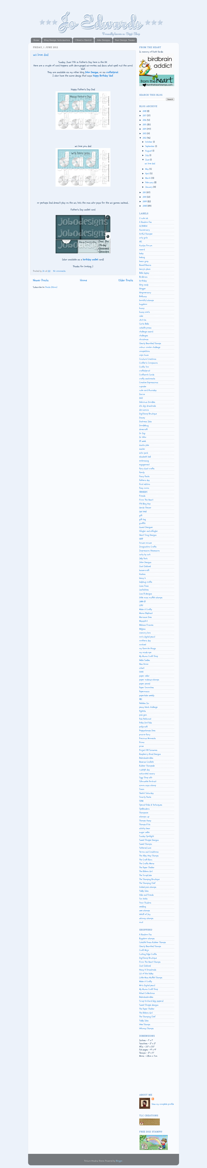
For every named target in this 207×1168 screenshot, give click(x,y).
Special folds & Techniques (150, 804)
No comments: (59, 271)
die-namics (144, 409)
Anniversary (144, 229)
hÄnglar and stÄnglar (148, 531)
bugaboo (143, 304)
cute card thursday (148, 390)
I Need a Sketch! (83, 40)
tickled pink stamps (147, 887)
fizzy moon (144, 488)
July (147, 155)
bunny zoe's (144, 312)
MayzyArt (143, 621)
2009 (145, 201)
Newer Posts (41, 280)
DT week (142, 441)
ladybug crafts (145, 581)
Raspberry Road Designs (150, 754)
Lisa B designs (145, 593)
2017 (145, 115)
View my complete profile (163, 1104)
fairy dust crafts (146, 468)
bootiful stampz (146, 300)
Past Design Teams (125, 40)
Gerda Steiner (145, 507)
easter (142, 448)
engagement (144, 464)
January (149, 186)
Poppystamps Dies (147, 730)
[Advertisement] (151, 1078)
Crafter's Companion (148, 362)
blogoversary (145, 292)
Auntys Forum (145, 245)
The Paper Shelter (146, 867)
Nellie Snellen (144, 660)
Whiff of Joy (144, 914)
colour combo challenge (149, 347)
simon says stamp (147, 785)
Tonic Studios (145, 902)
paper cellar (144, 675)
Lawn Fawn (144, 585)
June (147, 159)
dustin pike (144, 445)
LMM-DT (142, 601)
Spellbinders (144, 808)
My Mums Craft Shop (148, 656)
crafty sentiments (147, 378)
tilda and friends (146, 894)
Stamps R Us (144, 824)
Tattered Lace (145, 847)
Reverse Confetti (146, 761)
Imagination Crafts (148, 546)
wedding (142, 906)
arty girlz (143, 237)
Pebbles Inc (144, 703)
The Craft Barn (145, 859)
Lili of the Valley (146, 973)
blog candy (143, 284)
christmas (143, 339)
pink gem (143, 714)
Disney (142, 417)
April (147, 173)
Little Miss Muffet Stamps (150, 977)
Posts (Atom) (51, 287)
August (149, 150)
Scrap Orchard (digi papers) (151, 1001)
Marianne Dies (145, 617)
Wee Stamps (144, 1024)
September (150, 146)
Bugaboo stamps (147, 938)
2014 (145, 129)
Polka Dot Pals (145, 722)
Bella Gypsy (144, 272)
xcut (141, 922)
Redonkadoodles (146, 757)
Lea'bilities (144, 589)
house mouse (145, 542)
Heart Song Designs (148, 535)
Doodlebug (144, 425)
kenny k (142, 578)
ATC (140, 241)
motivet (142, 644)
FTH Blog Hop (144, 503)
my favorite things (147, 648)
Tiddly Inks (144, 890)
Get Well (143, 511)
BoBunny (143, 296)
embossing (144, 460)
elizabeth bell (145, 456)
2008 (145, 205)
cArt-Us (142, 319)
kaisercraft (144, 570)
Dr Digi (142, 433)
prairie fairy (144, 734)
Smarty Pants (145, 797)
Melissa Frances (146, 624)
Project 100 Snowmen (148, 750)
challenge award (146, 331)
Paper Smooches (146, 687)
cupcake (142, 386)
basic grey (143, 261)
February (149, 182)
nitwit (141, 668)
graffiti (142, 523)
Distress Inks (145, 421)
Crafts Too (144, 366)
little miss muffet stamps (150, 597)
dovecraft (143, 429)
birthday (143, 280)
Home (36, 40)
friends (142, 495)
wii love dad (40, 55)
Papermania (144, 691)
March (148, 178)
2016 (145, 120)
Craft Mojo (144, 950)
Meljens (142, 628)
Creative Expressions (148, 382)
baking (142, 257)
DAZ (141, 398)
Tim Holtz (143, 898)
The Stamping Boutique (149, 879)
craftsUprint (144, 370)
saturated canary (147, 773)
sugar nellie (144, 832)
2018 (145, 111)
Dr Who (142, 437)
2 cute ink (143, 218)
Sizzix (141, 789)
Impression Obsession (149, 550)
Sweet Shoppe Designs (149, 840)
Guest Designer (146, 527)
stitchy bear (144, 828)
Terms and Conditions (149, 851)
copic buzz (144, 355)
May (147, 169)
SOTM (141, 801)
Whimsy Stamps (146, 1028)
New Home (143, 664)
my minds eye (145, 652)
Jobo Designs (103, 40)
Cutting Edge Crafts (148, 954)
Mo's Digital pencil (147, 985)
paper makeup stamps (149, 679)
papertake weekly (146, 695)
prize (141, 746)
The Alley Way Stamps (149, 855)
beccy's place (144, 269)
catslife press (145, 327)
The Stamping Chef (147, 883)
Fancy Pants (144, 476)
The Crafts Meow (146, 863)
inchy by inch (144, 554)
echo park (143, 452)
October (149, 141)
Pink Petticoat (145, 718)
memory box (145, 632)
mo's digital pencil (147, 636)
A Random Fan (145, 222)
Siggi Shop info (145, 777)
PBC (140, 699)
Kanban (142, 574)
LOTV (141, 605)
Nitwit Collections (147, 993)
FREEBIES (143, 492)
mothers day (145, 640)
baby (141, 253)
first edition (144, 484)
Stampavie (143, 812)
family (142, 472)
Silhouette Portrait (147, 781)
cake (141, 315)
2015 (145, 124)
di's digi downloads (147, 405)
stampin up (144, 816)
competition (144, 351)
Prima (141, 742)
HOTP (141, 538)
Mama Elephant (146, 613)
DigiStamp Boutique (148, 413)
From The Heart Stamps (149, 961)
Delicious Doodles (147, 402)
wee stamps (144, 910)
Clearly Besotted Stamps (150, 343)
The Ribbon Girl (146, 871)
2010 (145, 197)
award (142, 249)
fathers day (144, 480)
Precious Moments (147, 738)
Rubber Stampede (147, 765)
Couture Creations (147, 359)
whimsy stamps (146, 918)
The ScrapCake (145, 875)
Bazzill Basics (145, 265)
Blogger (119, 1160)
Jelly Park (143, 558)
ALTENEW (143, 226)
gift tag (142, 519)
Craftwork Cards (146, 374)
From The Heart (146, 499)
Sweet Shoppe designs (148, 1005)
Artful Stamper (146, 233)
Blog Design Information (57, 40)
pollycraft (143, 726)
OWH (141, 671)
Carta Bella (144, 323)
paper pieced (144, 683)
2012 (145, 137)
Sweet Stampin (145, 844)
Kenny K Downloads (147, 969)
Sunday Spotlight (146, 836)
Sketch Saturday (146, 793)
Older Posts (126, 280)
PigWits (142, 711)
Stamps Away (145, 820)
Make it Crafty (145, 609)
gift (140, 515)
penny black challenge (148, 707)
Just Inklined (145, 566)
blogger (142, 288)
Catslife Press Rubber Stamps (152, 942)
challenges (143, 335)
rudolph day (144, 769)
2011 (145, 192)
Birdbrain (143, 276)
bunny (141, 308)
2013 (145, 133)
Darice (142, 394)
